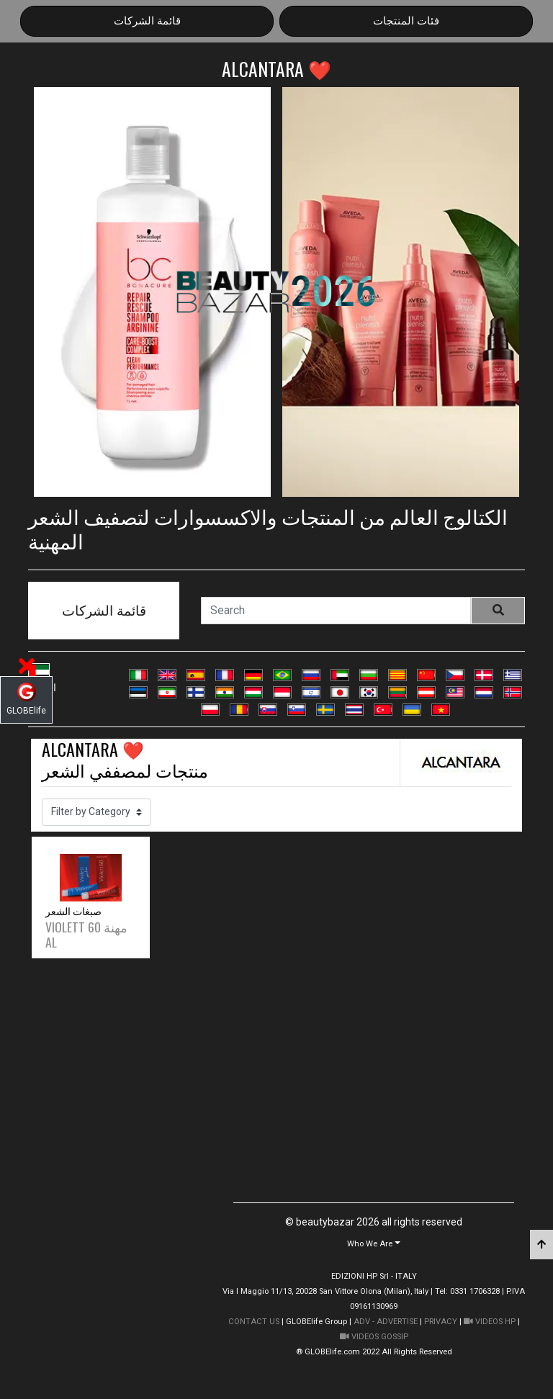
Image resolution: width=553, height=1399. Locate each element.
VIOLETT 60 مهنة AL (86, 934)
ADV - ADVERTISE (386, 1321)
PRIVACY (440, 1321)
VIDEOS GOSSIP (374, 1336)
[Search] (336, 610)
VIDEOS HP (490, 1321)
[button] (373, 1243)
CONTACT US (253, 1321)
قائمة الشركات (147, 20)
